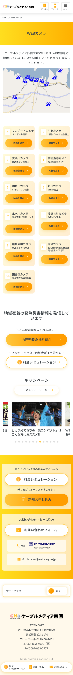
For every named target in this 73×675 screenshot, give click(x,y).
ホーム (5, 17)
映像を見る (18, 143)
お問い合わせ (61, 667)
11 (52, 443)
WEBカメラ (16, 17)
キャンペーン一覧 (36, 390)
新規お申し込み (39, 500)
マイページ (55, 9)
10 (48, 443)
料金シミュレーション (17, 667)
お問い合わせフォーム (40, 530)
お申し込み (44, 9)
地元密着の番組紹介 (36, 340)
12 (55, 443)
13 (59, 443)
